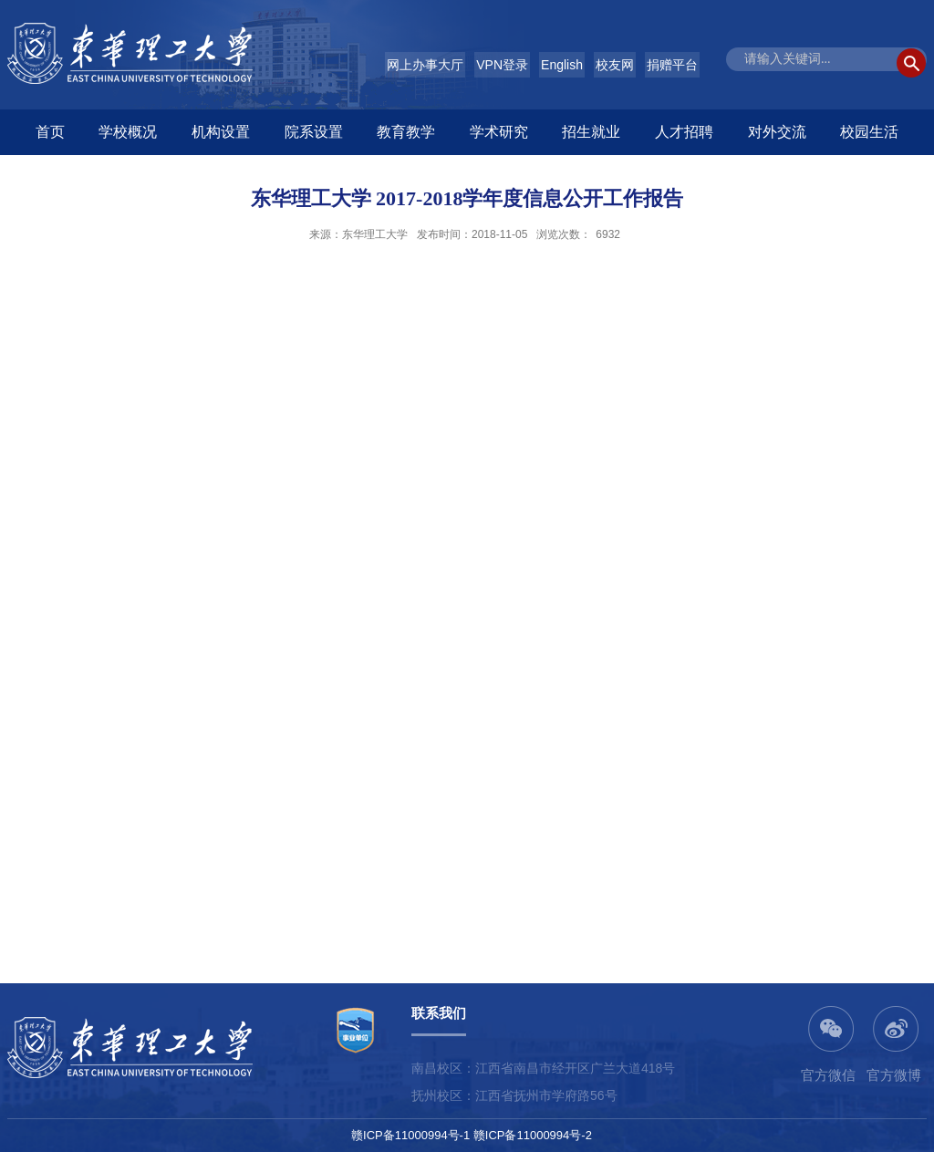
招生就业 (591, 132)
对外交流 (777, 132)
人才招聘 (684, 132)
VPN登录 (502, 64)
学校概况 (128, 132)
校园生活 (869, 132)
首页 (50, 132)
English (562, 64)
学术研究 (499, 132)
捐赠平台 (672, 64)
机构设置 (221, 132)
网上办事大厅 (425, 64)
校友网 (615, 64)
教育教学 (406, 132)
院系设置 (314, 132)
